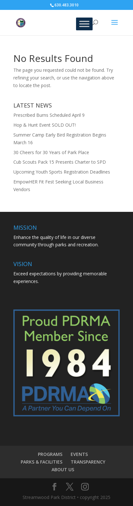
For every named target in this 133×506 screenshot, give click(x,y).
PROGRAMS (50, 454)
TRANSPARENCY (88, 462)
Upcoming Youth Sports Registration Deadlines (61, 172)
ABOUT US (63, 469)
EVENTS (79, 454)
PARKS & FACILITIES (41, 462)
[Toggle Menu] (84, 24)
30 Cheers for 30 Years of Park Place (51, 152)
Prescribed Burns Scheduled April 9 (49, 115)
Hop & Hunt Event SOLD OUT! (44, 125)
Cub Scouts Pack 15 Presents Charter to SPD (59, 162)
